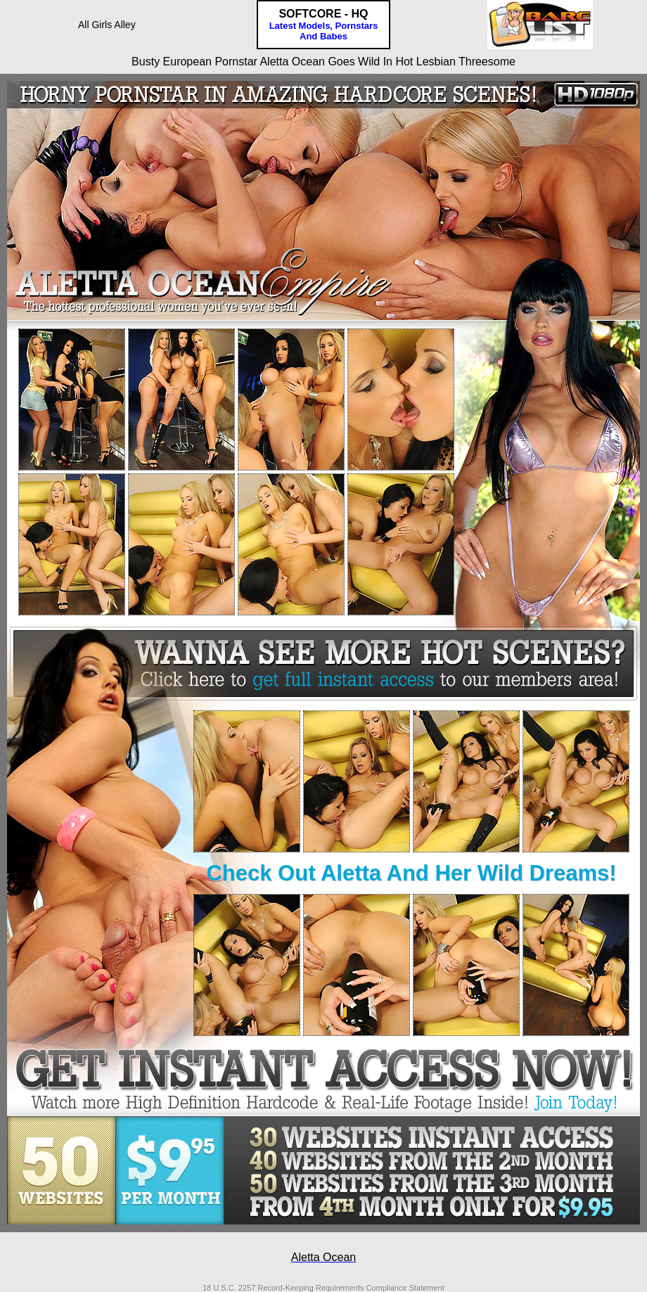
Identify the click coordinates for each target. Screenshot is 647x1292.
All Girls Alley (107, 24)
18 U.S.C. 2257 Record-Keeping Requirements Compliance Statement (323, 1288)
